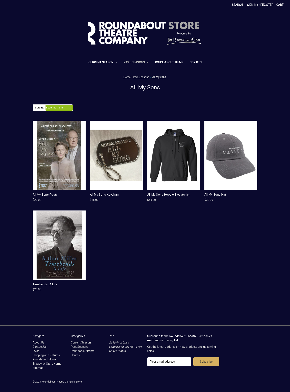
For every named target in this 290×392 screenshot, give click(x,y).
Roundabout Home (45, 359)
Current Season (102, 62)
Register (266, 4)
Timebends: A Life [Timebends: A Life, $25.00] (45, 284)
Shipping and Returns (46, 355)
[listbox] (59, 108)
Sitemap (38, 367)
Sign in (251, 4)
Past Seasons (136, 62)
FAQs (36, 351)
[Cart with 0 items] (280, 5)
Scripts (196, 62)
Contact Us (40, 346)
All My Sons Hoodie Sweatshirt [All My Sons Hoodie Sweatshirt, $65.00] (168, 194)
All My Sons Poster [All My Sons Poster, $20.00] (46, 194)
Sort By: (39, 107)
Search (237, 4)
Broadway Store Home (47, 363)
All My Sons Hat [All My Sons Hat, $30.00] (215, 194)
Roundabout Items (169, 62)
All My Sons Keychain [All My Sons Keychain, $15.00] (104, 194)
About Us (38, 342)
